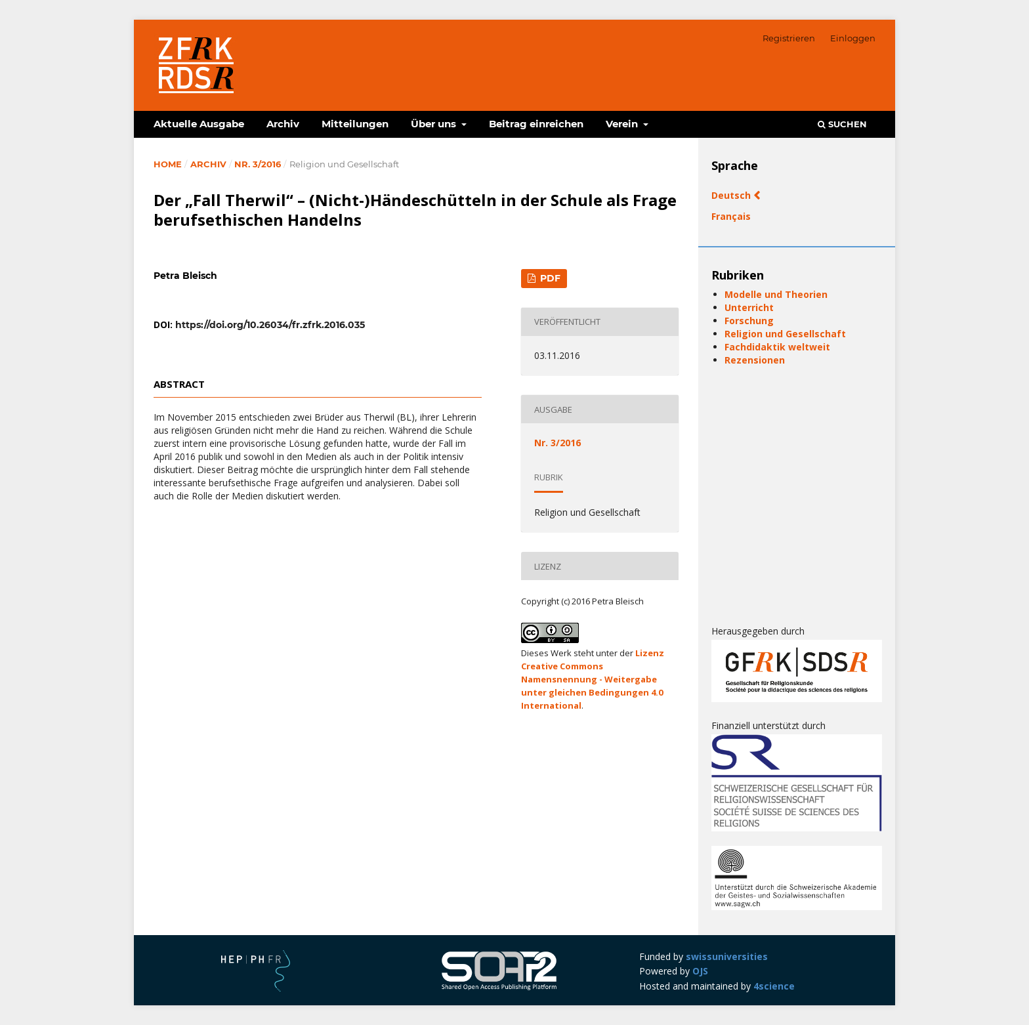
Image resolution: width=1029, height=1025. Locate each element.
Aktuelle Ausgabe (199, 123)
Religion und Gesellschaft (785, 333)
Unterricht (749, 307)
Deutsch (732, 195)
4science (774, 986)
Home (168, 164)
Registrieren (789, 38)
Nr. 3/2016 (257, 164)
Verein (623, 123)
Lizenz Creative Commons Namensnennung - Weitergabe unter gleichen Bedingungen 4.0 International (592, 679)
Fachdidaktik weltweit (777, 347)
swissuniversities (727, 956)
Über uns (435, 123)
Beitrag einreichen (536, 123)
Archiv (282, 123)
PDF (548, 278)
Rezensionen (754, 360)
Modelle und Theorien (776, 294)
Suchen (842, 124)
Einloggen (852, 38)
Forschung (749, 320)
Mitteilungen (355, 123)
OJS (700, 971)
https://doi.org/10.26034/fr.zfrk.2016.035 (270, 325)
